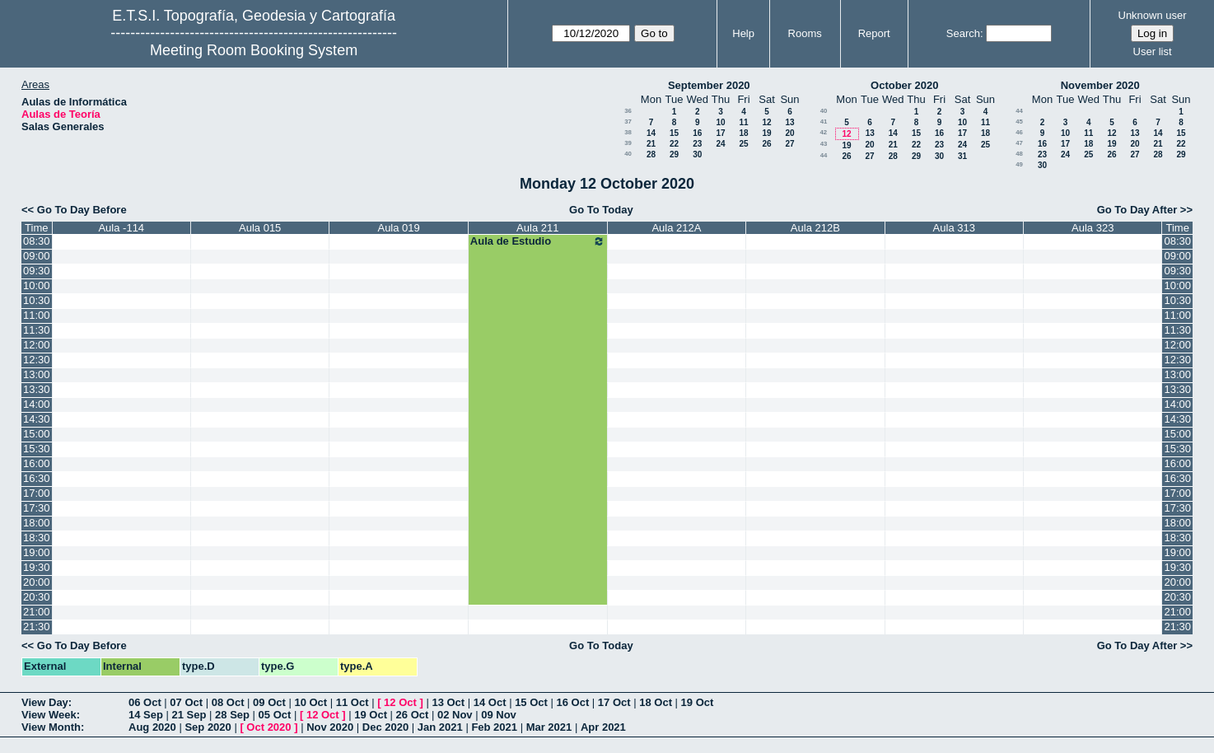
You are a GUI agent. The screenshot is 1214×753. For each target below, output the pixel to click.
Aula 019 (398, 228)
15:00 (36, 434)
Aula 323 (1093, 228)
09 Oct (269, 702)
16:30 (36, 478)
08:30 (36, 241)
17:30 (36, 508)
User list (1152, 51)
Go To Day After (1137, 209)
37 (628, 121)
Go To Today (601, 209)
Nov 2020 (329, 727)
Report (874, 33)
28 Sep (232, 715)
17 (720, 133)
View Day (44, 702)
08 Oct (228, 702)
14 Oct (490, 702)
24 (720, 143)
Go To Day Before (82, 209)
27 (789, 143)
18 (743, 133)
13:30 (36, 389)
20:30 (36, 597)
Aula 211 (537, 228)
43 (824, 143)
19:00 (36, 552)
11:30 (36, 330)
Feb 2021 (494, 727)
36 (628, 111)
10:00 (36, 285)
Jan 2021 (440, 727)
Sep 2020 (207, 727)
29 (674, 154)
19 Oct (697, 702)
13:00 (36, 374)
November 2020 (1100, 85)
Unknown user (1152, 15)
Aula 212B (815, 228)
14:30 (36, 419)
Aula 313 (954, 228)
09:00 (36, 256)
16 (697, 133)
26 (766, 143)
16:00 (36, 463)
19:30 (36, 567)
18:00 (36, 523)
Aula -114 (121, 228)
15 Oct (531, 702)
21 (651, 143)
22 (674, 143)
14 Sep (145, 715)
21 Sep (189, 715)
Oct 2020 (268, 727)
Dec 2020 (385, 727)
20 (789, 133)
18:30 (36, 537)
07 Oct (186, 702)
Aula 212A (676, 228)
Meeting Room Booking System (253, 50)
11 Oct (352, 702)
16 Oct (573, 702)
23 (697, 143)
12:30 (36, 359)
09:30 (36, 270)
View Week (49, 715)
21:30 (36, 626)
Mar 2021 (549, 727)
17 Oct (614, 702)
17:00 (36, 493)
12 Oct (400, 702)
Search (963, 33)
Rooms (805, 33)
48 (1019, 153)
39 (628, 143)
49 (1019, 164)
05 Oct (275, 715)
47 (1019, 143)
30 (697, 154)
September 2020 (709, 85)
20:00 (36, 582)
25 (743, 143)
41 (824, 121)
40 (628, 153)
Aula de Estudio (537, 241)
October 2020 (904, 85)
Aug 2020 (152, 727)
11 (743, 122)
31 (962, 156)
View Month (51, 727)
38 (628, 132)
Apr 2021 (603, 727)
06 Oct (144, 702)
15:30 (36, 448)
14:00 (36, 404)
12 (766, 122)
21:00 (36, 612)
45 (1019, 121)
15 (674, 133)
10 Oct (310, 702)
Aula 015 (260, 228)
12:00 (36, 345)
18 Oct (655, 702)
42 (823, 132)
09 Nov (498, 715)
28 (651, 154)
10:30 (36, 300)
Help (743, 33)
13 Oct (448, 702)
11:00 (36, 315)
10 (720, 122)
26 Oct (412, 715)
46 (1019, 132)
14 (651, 133)
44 (824, 155)
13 (789, 122)
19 (766, 133)
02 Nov (455, 715)
